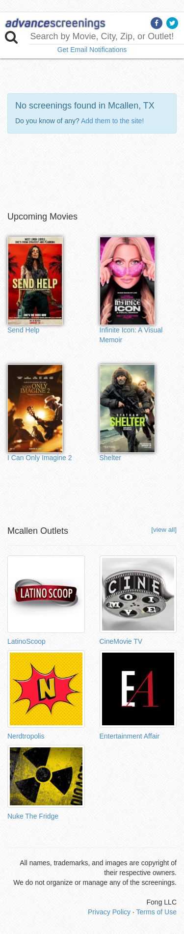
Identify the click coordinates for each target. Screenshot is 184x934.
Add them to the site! (112, 121)
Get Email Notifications (92, 50)
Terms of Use (156, 912)
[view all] (164, 529)
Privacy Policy (109, 912)
